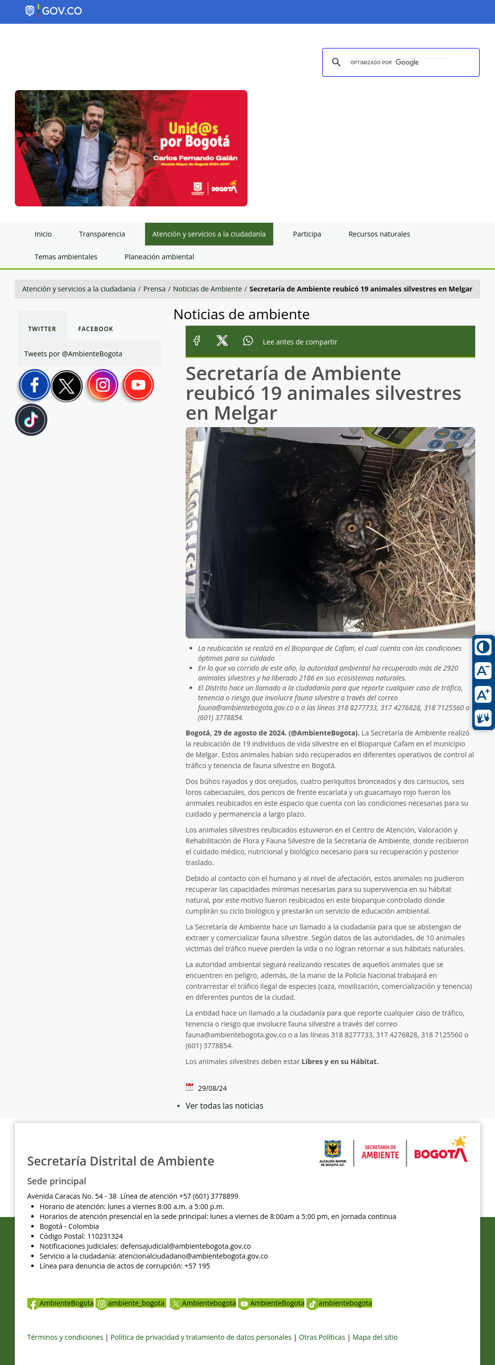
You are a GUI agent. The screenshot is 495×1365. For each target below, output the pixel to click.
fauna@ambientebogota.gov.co (236, 1034)
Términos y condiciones (65, 1337)
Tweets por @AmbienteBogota (73, 353)
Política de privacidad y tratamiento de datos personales (201, 1337)
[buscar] (399, 63)
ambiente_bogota (131, 1303)
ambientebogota (339, 1303)
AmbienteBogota (60, 1303)
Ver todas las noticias (224, 1105)
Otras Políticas (322, 1337)
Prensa (155, 288)
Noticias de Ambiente (207, 288)
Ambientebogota (203, 1303)
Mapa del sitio (374, 1337)
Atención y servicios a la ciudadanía (79, 288)
